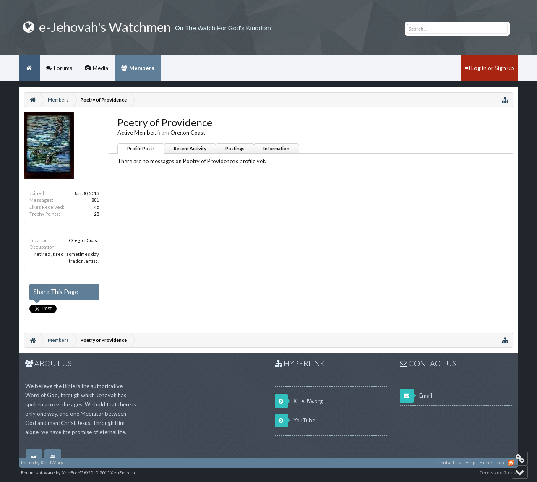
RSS (511, 463)
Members (141, 68)
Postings (235, 148)
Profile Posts (141, 148)
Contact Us (449, 462)
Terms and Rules (498, 472)
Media (100, 68)
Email (416, 396)
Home (29, 68)
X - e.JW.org (299, 401)
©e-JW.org (52, 462)
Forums (63, 68)
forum (27, 462)
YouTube (295, 420)
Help (470, 462)
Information (276, 148)
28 (96, 213)
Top (500, 462)
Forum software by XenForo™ (79, 472)
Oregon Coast (84, 240)
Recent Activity (190, 148)
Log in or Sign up (489, 67)
